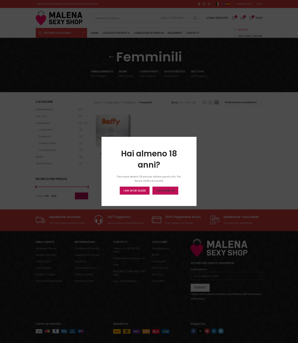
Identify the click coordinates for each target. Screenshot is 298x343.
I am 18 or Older (135, 190)
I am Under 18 (165, 190)
